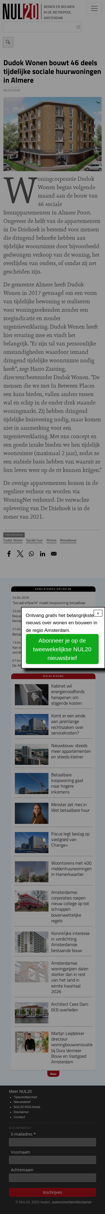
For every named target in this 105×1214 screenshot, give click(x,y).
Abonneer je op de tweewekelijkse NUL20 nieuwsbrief (62, 649)
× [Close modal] (98, 613)
